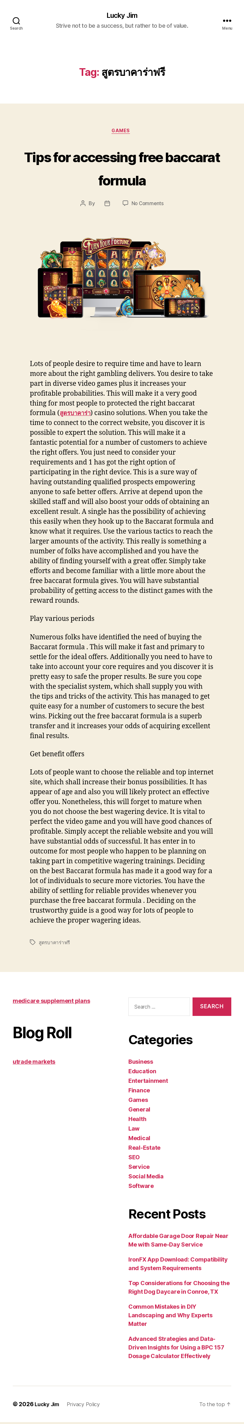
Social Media (146, 1178)
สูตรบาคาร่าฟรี (55, 944)
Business (140, 1063)
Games (122, 132)
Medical (139, 1140)
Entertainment (148, 1082)
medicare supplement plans (51, 1002)
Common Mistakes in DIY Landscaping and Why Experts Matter (170, 1317)
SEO (134, 1159)
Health (137, 1121)
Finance (139, 1092)
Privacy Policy (88, 1406)
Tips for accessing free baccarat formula (122, 168)
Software (141, 1187)
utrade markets (34, 1063)
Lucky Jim (122, 16)
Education (142, 1073)
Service (139, 1168)
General (139, 1111)
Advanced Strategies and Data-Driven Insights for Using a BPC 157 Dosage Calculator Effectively (176, 1349)
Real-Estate (144, 1149)
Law (133, 1130)
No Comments (147, 205)
